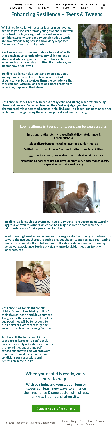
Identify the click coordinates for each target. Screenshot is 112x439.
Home (64, 421)
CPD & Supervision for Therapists (65, 6)
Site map (91, 424)
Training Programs (42, 6)
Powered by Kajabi (97, 432)
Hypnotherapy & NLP (89, 6)
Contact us (86, 421)
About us (28, 6)
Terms (79, 424)
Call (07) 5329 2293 (16, 6)
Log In (102, 6)
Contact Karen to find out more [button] (56, 408)
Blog (73, 421)
